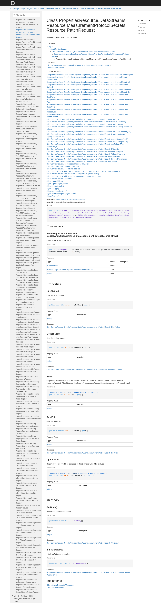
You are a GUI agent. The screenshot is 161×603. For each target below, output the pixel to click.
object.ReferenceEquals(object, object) (61, 194)
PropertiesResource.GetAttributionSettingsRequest (26, 291)
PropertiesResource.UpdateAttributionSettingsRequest (26, 581)
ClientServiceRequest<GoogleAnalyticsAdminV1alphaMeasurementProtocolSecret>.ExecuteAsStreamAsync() (89, 132)
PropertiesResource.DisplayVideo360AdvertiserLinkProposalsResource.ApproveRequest (27, 137)
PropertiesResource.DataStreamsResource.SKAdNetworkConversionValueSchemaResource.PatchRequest (28, 98)
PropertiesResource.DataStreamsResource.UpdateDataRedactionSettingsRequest (27, 106)
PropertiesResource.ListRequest (28, 369)
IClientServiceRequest (55, 65)
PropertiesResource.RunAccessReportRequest (28, 459)
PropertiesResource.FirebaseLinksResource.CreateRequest (27, 276)
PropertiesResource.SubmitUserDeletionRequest (28, 506)
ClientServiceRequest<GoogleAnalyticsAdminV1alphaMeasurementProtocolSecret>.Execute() (83, 119)
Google (58, 199)
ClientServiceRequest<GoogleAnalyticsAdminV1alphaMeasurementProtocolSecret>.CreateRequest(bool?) (87, 139)
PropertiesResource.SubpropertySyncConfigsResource (28, 553)
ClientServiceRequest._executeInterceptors (63, 169)
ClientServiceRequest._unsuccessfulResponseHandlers (68, 164)
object (51, 47)
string (49, 273)
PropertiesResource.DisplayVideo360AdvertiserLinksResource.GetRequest (26, 213)
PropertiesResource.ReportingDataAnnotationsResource (27, 383)
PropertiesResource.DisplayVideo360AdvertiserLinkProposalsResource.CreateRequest (26, 157)
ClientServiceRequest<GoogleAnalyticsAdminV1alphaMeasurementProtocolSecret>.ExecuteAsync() (85, 124)
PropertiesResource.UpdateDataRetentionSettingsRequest (28, 586)
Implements (142, 34)
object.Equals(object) (55, 181)
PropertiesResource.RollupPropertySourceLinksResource (27, 425)
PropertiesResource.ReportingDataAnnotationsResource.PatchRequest (28, 418)
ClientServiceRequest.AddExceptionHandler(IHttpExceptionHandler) (73, 174)
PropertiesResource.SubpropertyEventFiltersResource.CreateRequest (28, 517)
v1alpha (82, 199)
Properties (141, 27)
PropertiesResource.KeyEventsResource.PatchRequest (28, 365)
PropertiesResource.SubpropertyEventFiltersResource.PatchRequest (28, 547)
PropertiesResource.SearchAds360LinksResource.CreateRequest (27, 470)
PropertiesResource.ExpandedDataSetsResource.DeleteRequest (27, 247)
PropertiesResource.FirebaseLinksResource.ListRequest (27, 286)
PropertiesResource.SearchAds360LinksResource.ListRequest (26, 493)
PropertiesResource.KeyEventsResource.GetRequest (28, 355)
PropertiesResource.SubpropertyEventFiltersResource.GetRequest (28, 532)
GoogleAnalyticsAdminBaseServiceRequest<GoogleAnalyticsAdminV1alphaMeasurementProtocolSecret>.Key (89, 92)
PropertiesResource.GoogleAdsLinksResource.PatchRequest (28, 335)
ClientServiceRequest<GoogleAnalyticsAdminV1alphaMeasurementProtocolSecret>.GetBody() (83, 543)
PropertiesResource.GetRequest (28, 312)
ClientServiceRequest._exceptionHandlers (63, 166)
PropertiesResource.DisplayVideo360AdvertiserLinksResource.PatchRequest (26, 227)
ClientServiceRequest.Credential (59, 179)
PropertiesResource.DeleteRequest (26, 122)
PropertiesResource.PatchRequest (26, 373)
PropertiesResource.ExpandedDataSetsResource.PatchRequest (27, 265)
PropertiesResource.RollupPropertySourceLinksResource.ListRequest (28, 453)
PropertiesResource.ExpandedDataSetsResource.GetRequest (28, 254)
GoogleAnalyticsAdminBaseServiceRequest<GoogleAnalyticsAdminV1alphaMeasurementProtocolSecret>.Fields (90, 90)
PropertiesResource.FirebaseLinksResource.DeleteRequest (27, 281)
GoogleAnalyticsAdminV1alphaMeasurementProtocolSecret (92, 52)
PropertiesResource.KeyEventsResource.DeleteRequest (28, 350)
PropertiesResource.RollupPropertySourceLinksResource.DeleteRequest (28, 438)
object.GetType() (53, 189)
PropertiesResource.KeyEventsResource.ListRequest (28, 360)
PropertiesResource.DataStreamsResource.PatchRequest (28, 41)
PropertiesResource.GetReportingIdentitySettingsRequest (25, 307)
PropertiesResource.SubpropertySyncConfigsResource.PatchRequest (28, 574)
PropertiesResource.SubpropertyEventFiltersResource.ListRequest (28, 540)
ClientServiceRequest (58, 49)
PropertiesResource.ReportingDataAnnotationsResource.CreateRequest (27, 388)
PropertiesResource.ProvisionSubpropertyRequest (27, 378)
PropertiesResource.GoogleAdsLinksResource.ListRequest (28, 331)
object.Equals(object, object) (57, 184)
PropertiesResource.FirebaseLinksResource (27, 271)
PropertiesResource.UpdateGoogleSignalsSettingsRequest (28, 591)
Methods (141, 30)
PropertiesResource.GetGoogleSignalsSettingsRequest (28, 301)
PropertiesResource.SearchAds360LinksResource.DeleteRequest (27, 478)
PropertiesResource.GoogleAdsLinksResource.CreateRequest (28, 321)
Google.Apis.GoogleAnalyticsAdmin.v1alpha (27, 9)
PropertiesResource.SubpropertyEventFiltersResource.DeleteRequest (28, 525)
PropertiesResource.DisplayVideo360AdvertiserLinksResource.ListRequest (26, 220)
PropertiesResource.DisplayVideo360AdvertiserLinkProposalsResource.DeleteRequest (26, 167)
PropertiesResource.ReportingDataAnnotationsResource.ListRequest (27, 411)
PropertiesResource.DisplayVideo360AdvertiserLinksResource (26, 190)
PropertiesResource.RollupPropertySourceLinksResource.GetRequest (28, 445)
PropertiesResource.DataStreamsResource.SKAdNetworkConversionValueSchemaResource (28, 48)
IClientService (52, 266)
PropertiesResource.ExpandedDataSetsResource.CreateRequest (27, 240)
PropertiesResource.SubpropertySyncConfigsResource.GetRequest (28, 559)
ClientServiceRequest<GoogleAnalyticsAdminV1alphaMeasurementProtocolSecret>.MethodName (84, 369)
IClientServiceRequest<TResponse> (60, 585)
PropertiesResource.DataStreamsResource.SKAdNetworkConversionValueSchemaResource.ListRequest (28, 88)
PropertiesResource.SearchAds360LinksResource (26, 464)
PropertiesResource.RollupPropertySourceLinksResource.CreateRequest (28, 431)
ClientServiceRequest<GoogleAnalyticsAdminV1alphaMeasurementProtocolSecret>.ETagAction (83, 149)
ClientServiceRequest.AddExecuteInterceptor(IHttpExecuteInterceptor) (74, 176)
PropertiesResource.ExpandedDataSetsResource (27, 234)
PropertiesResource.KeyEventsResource (28, 340)
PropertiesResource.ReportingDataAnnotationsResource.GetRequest (27, 403)
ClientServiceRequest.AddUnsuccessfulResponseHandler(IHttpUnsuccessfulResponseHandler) (83, 171)
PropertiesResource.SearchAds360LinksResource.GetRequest (26, 485)
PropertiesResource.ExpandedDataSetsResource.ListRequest (28, 259)
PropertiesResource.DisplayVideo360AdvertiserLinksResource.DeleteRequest (26, 205)
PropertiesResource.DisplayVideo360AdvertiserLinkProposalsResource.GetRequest (28, 175)
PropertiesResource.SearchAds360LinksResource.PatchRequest (27, 500)
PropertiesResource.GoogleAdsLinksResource (28, 316)
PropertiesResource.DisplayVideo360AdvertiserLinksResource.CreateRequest (26, 198)
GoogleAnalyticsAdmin (71, 199)
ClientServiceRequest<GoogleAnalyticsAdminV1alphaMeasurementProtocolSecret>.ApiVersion (83, 156)
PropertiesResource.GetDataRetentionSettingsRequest (27, 296)
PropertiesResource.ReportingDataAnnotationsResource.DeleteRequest (27, 396)
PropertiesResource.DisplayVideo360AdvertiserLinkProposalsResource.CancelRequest (26, 147)
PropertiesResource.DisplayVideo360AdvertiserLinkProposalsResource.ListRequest (28, 183)
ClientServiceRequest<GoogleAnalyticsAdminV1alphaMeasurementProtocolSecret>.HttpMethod (83, 327)
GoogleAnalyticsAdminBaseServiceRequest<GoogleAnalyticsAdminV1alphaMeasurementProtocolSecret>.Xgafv (90, 75)
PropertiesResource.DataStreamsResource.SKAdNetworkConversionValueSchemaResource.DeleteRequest (28, 68)
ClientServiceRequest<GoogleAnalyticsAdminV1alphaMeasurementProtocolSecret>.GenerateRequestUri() (87, 142)
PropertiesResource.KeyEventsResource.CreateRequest (28, 345)
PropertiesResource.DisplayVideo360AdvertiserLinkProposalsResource (26, 128)
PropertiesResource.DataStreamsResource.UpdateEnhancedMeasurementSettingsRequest (28, 115)
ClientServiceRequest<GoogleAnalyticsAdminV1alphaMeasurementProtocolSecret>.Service (82, 161)
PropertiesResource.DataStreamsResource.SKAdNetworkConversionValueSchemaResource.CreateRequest (28, 58)
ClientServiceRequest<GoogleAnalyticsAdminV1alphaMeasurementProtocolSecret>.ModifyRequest (85, 151)
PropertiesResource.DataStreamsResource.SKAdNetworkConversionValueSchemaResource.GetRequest (28, 78)
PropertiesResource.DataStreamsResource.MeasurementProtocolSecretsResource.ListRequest (28, 23)
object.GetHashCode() (55, 186)
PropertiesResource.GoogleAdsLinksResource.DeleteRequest (28, 326)
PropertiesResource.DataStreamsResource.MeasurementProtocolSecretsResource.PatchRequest (83, 9)
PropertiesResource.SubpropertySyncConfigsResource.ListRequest (28, 567)
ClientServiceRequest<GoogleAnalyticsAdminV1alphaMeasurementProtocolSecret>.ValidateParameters (86, 154)
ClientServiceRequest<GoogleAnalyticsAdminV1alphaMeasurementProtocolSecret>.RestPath (82, 453)
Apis (62, 199)
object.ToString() (53, 196)
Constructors (142, 24)
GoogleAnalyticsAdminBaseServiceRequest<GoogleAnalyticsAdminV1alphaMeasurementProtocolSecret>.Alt (88, 82)
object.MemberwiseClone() (57, 191)
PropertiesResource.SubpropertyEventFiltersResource (28, 511)
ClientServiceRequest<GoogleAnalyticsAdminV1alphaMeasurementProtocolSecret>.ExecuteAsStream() (86, 122)
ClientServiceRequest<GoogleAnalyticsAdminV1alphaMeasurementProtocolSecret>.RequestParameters (87, 159)
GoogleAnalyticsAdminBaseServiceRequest (70, 54)
